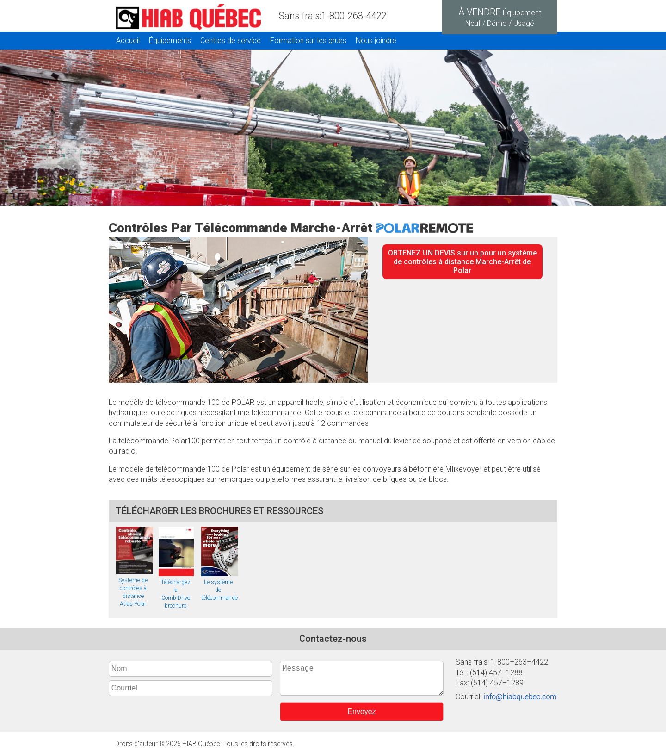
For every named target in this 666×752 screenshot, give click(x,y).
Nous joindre (376, 40)
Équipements (170, 40)
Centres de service (230, 40)
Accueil (128, 40)
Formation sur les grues (308, 40)
